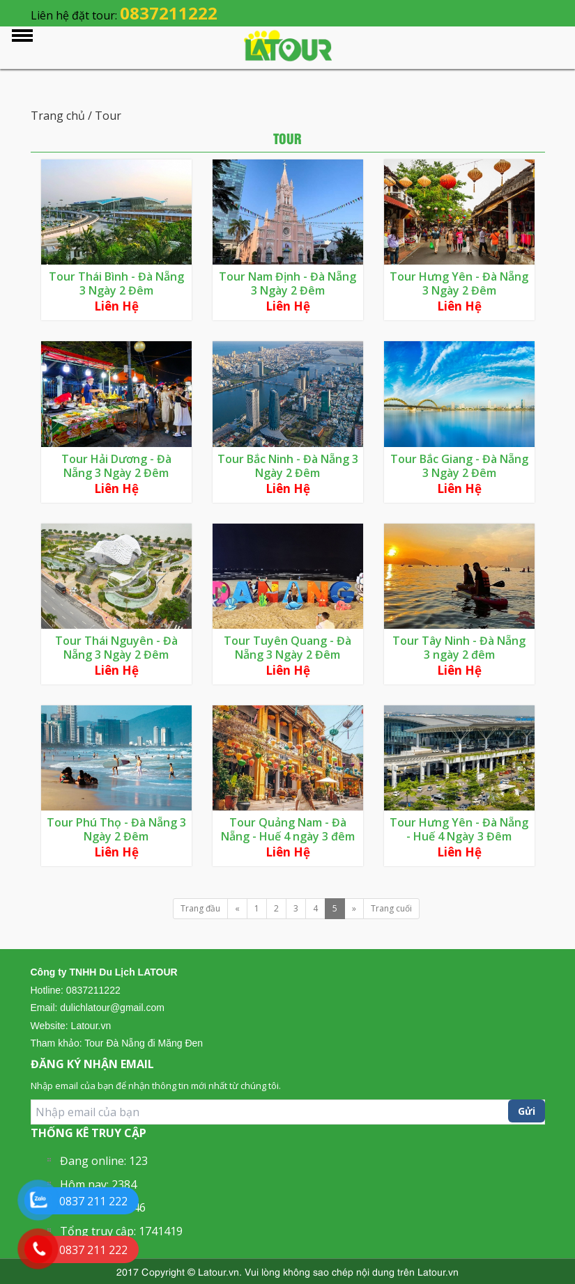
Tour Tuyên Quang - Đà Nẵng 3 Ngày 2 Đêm (287, 647)
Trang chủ (59, 115)
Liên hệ (116, 306)
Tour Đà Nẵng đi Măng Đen (143, 1043)
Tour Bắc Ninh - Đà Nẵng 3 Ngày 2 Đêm (287, 465)
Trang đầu (200, 908)
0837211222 (168, 12)
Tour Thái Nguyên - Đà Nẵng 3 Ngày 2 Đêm (116, 647)
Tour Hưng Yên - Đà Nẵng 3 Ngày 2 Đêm (459, 283)
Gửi (526, 1111)
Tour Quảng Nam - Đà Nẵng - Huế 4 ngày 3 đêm (288, 829)
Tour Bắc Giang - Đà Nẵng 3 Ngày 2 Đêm (459, 465)
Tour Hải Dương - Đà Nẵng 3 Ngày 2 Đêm (116, 465)
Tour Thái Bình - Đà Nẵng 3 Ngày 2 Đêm (116, 283)
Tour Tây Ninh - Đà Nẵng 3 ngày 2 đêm (459, 647)
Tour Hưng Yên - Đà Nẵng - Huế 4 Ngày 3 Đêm (459, 829)
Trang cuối (391, 908)
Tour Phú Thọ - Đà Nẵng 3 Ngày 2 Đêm (116, 829)
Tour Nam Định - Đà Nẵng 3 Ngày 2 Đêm (287, 283)
